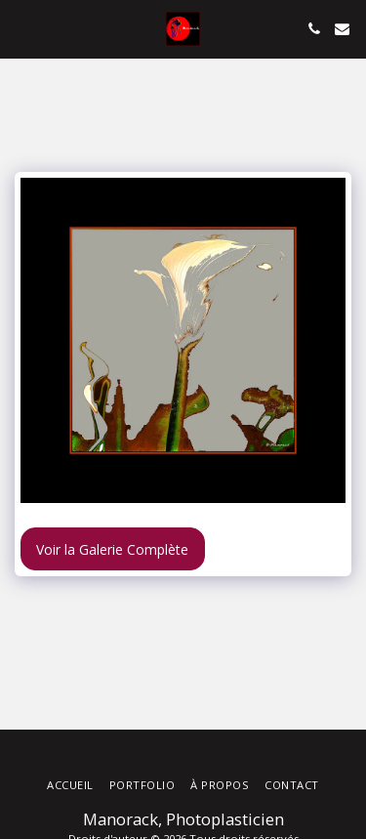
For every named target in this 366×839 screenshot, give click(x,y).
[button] (21, 28)
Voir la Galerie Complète (112, 549)
